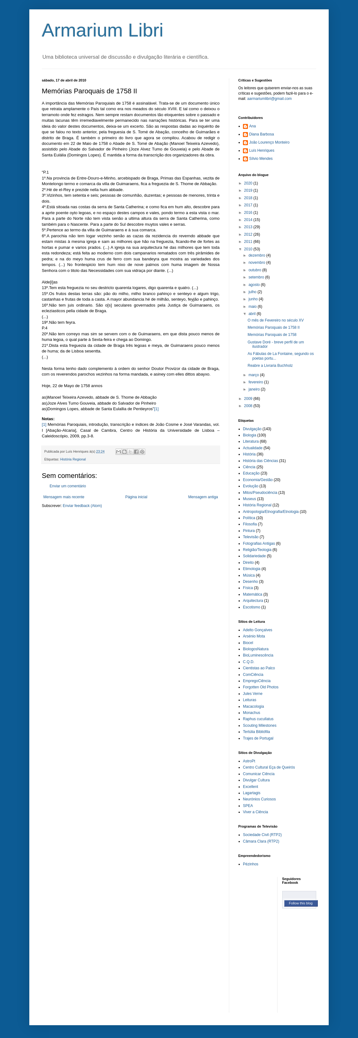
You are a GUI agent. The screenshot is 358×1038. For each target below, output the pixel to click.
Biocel (248, 643)
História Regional (73, 459)
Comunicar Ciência (258, 774)
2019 (249, 190)
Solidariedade (254, 556)
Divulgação (252, 429)
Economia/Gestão (258, 480)
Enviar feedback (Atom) (82, 506)
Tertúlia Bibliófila (256, 732)
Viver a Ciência (255, 812)
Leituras (249, 700)
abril (253, 314)
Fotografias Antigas (259, 543)
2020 (249, 183)
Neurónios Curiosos (259, 799)
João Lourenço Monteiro (269, 142)
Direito (248, 562)
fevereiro (256, 382)
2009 (249, 398)
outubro (255, 270)
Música (249, 575)
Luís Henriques (261, 150)
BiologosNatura (255, 649)
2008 (249, 406)
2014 (249, 220)
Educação (251, 473)
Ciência (249, 467)
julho (253, 292)
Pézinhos (250, 864)
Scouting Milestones (259, 725)
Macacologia (253, 706)
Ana (252, 126)
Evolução (250, 486)
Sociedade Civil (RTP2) (262, 835)
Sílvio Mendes (261, 158)
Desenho (250, 581)
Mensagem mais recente (63, 497)
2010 (249, 249)
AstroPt (249, 761)
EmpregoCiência (257, 681)
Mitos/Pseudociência (260, 492)
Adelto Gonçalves (257, 630)
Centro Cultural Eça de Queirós (269, 767)
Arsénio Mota (254, 636)
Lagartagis (251, 793)
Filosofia (250, 524)
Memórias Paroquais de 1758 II (274, 327)
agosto (255, 285)
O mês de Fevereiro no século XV (276, 320)
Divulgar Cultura (256, 780)
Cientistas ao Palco (259, 668)
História (249, 454)
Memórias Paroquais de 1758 (272, 334)
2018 (249, 198)
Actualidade (253, 448)
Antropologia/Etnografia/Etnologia (271, 511)
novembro (257, 262)
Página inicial (136, 497)
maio (253, 306)
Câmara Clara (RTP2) (261, 841)
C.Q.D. (248, 662)
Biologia (249, 435)
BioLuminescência (258, 655)
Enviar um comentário (68, 486)
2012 (249, 234)
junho (254, 299)
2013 (249, 227)
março (254, 375)
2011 (249, 241)
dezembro (257, 255)
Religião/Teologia (257, 550)
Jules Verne (253, 693)
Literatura (251, 441)
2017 (249, 205)
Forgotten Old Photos (260, 687)
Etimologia (251, 569)
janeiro (255, 389)
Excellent (250, 787)
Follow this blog (301, 903)
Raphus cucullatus (258, 719)
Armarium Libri (102, 30)
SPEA (248, 806)
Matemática (252, 594)
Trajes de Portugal (258, 738)
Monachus (251, 713)
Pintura (249, 531)
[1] (156, 408)
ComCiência (253, 674)
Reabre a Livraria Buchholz (270, 365)
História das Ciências (260, 461)
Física (248, 588)
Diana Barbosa (261, 134)
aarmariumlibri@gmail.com (269, 98)
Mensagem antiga (203, 497)
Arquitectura (253, 600)
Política (249, 518)
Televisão (251, 537)
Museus (249, 499)
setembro (257, 277)
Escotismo (251, 607)
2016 (249, 212)
